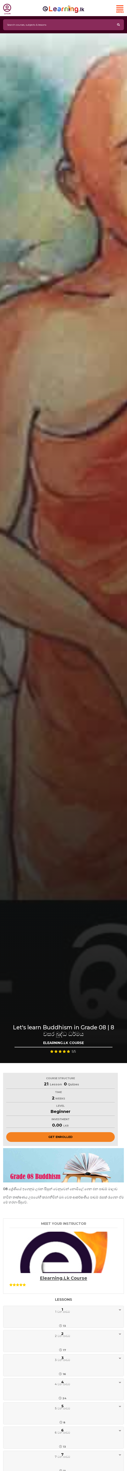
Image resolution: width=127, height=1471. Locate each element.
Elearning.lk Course (63, 1278)
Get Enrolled (60, 1137)
